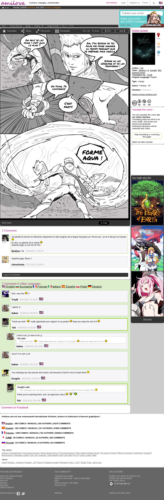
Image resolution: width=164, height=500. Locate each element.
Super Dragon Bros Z (50, 453)
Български (23, 286)
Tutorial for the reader (64, 476)
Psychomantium (67, 453)
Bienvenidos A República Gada (15, 455)
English (8, 286)
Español (68, 286)
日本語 (7, 438)
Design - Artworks (16, 462)
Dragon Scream (53, 26)
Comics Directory (16, 26)
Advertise (4, 485)
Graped (147, 453)
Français (40, 286)
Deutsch (95, 286)
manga (28, 26)
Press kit (3, 480)
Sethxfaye (138, 453)
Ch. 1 (64, 26)
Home (4, 26)
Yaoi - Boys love (95, 462)
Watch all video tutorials (142, 142)
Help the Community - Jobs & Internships (72, 478)
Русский (8, 443)
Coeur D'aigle (86, 455)
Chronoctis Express (30, 453)
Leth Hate (68, 455)
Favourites (11, 31)
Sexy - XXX (74, 462)
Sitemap (58, 493)
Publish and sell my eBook (120, 478)
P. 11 (72, 26)
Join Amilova (111, 3)
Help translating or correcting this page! (146, 135)
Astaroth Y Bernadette (48, 455)
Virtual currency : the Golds (66, 483)
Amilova (5, 453)
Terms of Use (60, 485)
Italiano (54, 286)
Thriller (83, 462)
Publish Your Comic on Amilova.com (124, 476)
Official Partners (7, 487)
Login (123, 3)
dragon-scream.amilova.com (144, 94)
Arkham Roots (93, 453)
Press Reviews (6, 478)
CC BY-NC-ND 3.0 (119, 484)
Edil (60, 455)
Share (28, 31)
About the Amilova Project (11, 476)
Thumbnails (65, 31)
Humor (40, 462)
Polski (81, 286)
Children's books (51, 462)
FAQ (56, 480)
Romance (64, 462)
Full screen (45, 31)
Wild (94, 455)
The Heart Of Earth (108, 453)
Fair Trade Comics (117, 480)
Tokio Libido (80, 453)
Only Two (34, 455)
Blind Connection (125, 453)
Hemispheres (15, 453)
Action (4, 462)
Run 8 (75, 455)
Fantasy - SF (39, 26)
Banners (3, 483)
